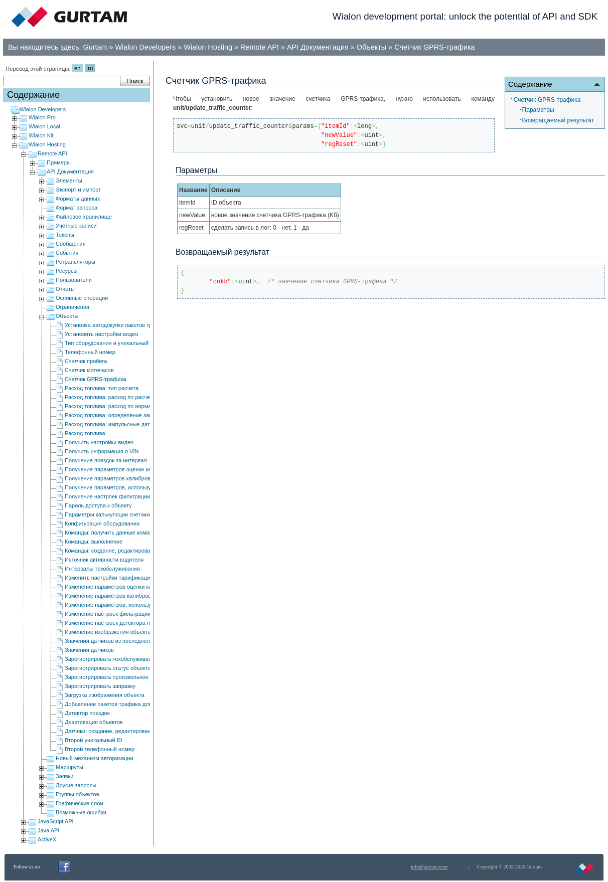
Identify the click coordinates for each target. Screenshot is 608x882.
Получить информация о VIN (102, 451)
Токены (65, 235)
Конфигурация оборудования (102, 523)
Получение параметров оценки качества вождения (130, 469)
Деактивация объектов (94, 722)
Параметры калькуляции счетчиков (110, 514)
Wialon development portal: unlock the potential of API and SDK (465, 16)
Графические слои (79, 803)
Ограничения (72, 307)
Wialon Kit (41, 135)
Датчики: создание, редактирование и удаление (126, 731)
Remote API (259, 47)
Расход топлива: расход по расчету (110, 397)
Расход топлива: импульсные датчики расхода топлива (135, 424)
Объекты (371, 47)
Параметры (538, 109)
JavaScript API (56, 821)
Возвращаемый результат (558, 120)
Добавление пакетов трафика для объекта (119, 704)
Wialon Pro (42, 117)
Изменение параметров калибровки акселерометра (131, 596)
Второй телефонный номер (99, 749)
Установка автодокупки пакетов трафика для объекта (133, 325)
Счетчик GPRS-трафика (434, 47)
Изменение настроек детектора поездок (116, 623)
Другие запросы (76, 785)
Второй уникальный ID (93, 740)
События (67, 253)
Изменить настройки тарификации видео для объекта (134, 578)
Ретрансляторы (75, 262)
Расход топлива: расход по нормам (110, 406)
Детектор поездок (87, 713)
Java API (48, 830)
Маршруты (69, 767)
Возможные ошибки (81, 812)
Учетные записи (76, 226)
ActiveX (47, 839)
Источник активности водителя (104, 560)
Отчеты (65, 289)
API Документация (318, 47)
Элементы (69, 181)
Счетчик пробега (86, 361)
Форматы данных (78, 199)
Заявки (65, 776)
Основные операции (82, 298)
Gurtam (95, 47)
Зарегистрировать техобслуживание (111, 659)
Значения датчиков (89, 650)
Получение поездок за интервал (106, 460)
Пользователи (74, 280)
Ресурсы (66, 271)
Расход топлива (85, 433)
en (77, 68)
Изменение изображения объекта (108, 632)
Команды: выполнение (93, 542)
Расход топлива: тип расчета (101, 388)
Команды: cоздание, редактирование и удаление (127, 551)
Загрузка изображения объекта (104, 695)
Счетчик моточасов (89, 370)
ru (90, 68)
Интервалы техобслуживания (102, 569)
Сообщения (71, 244)
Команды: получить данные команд (110, 533)
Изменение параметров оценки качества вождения (130, 587)
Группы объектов (77, 794)
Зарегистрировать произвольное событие (118, 677)
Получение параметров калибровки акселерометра (131, 478)
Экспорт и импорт (78, 190)
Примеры (59, 162)
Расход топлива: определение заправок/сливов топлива (136, 415)
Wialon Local (44, 126)
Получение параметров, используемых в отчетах (127, 487)
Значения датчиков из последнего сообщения (123, 641)
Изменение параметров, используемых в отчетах (128, 605)
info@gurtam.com (429, 866)
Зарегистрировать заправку (100, 686)
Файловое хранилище (84, 217)
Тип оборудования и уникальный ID (110, 343)
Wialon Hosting (208, 47)
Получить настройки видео (99, 442)
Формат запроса (76, 208)
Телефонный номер (90, 352)
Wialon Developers (145, 47)
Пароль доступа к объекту (98, 505)
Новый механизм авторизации (94, 758)
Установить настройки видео (101, 334)
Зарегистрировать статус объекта (108, 668)
